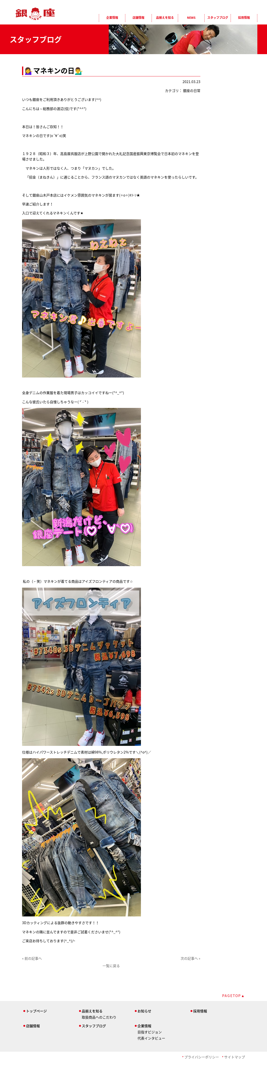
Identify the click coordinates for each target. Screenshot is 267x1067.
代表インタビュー (151, 1038)
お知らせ (144, 1010)
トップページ (36, 1010)
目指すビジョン (149, 1031)
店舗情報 (138, 17)
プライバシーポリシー (201, 1056)
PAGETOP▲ (233, 995)
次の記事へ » (190, 958)
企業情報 (112, 17)
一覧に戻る (111, 965)
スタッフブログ (217, 17)
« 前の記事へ (32, 958)
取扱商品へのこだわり (99, 1017)
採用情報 (244, 17)
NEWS (191, 17)
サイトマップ (234, 1056)
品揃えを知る (165, 17)
